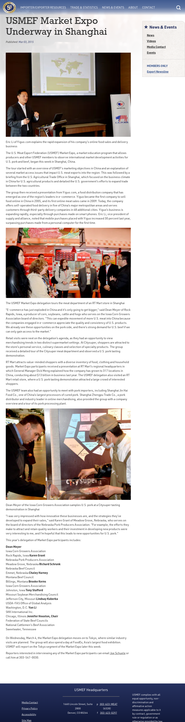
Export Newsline (158, 71)
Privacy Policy (30, 708)
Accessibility (29, 714)
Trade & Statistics (84, 7)
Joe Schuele (118, 653)
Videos (151, 41)
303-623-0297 (108, 712)
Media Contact (156, 47)
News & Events (113, 7)
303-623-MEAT (108, 704)
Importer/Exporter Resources (43, 7)
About (133, 7)
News (150, 35)
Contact (148, 7)
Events (151, 52)
